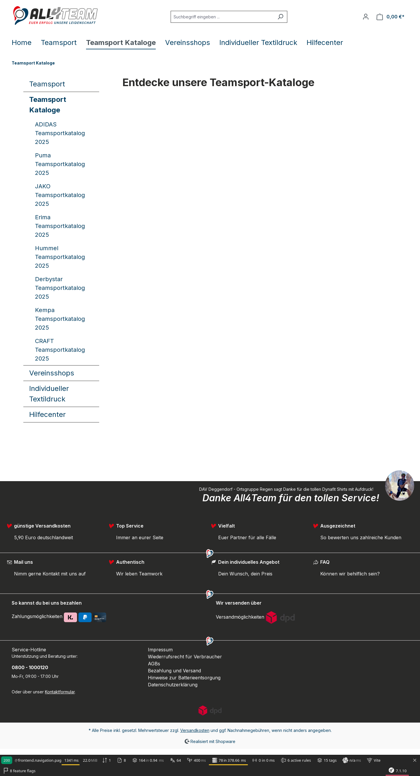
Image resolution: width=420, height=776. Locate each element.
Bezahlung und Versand (174, 671)
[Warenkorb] (390, 17)
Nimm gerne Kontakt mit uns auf (50, 574)
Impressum (160, 650)
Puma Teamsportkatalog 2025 (60, 164)
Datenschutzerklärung (172, 685)
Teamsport (47, 84)
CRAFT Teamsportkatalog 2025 (60, 349)
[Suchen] (280, 17)
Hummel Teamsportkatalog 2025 (60, 257)
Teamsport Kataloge (47, 104)
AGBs (154, 664)
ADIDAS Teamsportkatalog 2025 (60, 133)
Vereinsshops (51, 373)
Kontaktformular (60, 691)
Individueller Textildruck (49, 393)
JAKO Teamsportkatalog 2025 (60, 195)
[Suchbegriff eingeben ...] (222, 17)
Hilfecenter (47, 414)
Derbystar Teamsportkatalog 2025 (60, 288)
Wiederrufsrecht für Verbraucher (185, 657)
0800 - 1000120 (30, 667)
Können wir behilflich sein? (350, 574)
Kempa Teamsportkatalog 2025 (60, 319)
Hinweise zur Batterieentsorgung (184, 678)
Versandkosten (194, 730)
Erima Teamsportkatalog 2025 (60, 226)
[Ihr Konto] (366, 16)
